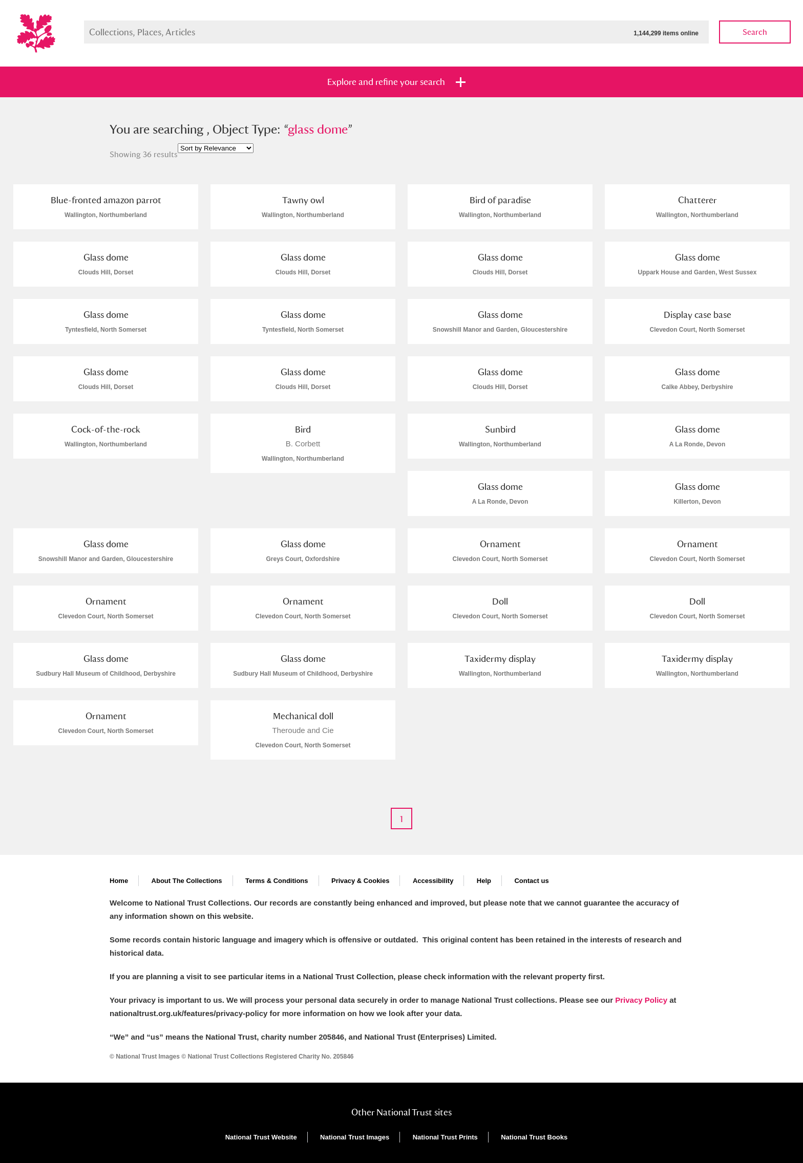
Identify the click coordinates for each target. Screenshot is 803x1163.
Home (119, 881)
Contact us (531, 881)
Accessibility (433, 881)
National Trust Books (534, 1137)
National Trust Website (261, 1137)
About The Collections (187, 881)
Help (484, 881)
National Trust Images (354, 1137)
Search (755, 32)
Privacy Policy (641, 1000)
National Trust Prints (445, 1137)
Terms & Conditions (276, 881)
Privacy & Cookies (360, 881)
